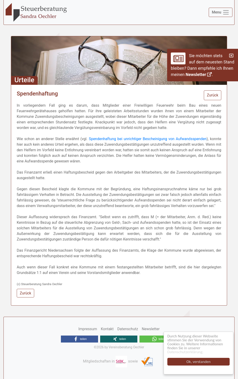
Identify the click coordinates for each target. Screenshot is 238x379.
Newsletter (199, 74)
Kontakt (107, 329)
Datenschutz (127, 329)
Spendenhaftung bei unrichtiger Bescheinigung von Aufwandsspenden (148, 139)
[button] (79, 339)
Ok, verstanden (198, 361)
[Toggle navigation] (220, 12)
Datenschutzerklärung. (185, 351)
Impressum (87, 329)
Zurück (212, 95)
